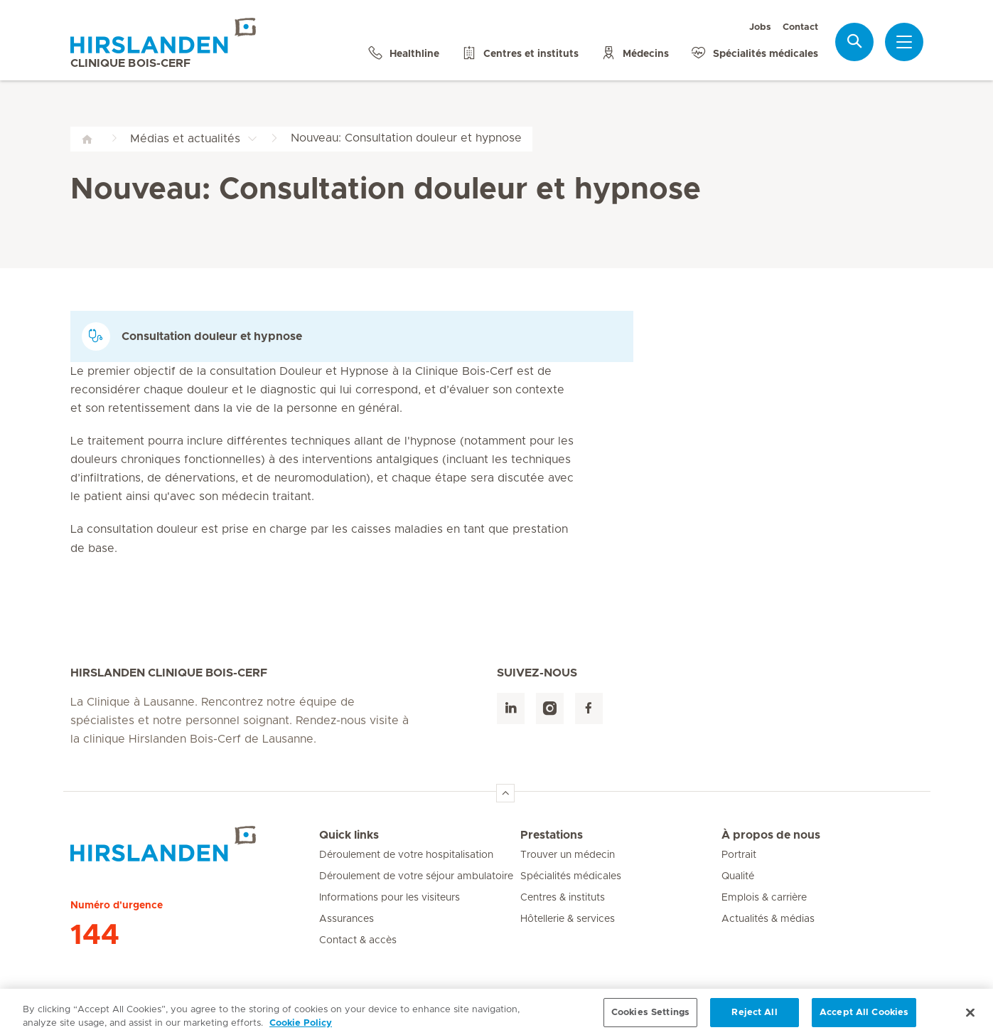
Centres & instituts (562, 898)
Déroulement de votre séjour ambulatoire (416, 876)
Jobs (760, 27)
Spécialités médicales (570, 876)
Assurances (346, 919)
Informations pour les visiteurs (389, 898)
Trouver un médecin (567, 855)
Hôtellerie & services (567, 919)
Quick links (349, 835)
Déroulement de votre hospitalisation (406, 855)
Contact (800, 27)
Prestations (551, 835)
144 (94, 935)
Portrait (738, 855)
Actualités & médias (768, 919)
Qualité (737, 876)
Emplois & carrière (764, 898)
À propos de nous (770, 835)
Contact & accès (358, 940)
